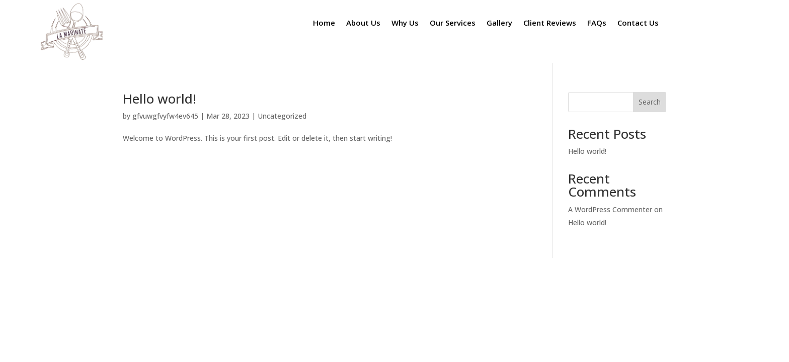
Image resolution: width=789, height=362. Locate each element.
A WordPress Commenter (610, 209)
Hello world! (159, 98)
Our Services (453, 23)
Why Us (405, 23)
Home (324, 23)
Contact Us (638, 23)
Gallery (499, 23)
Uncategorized (282, 116)
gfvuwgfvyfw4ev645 (165, 116)
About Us (363, 23)
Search (650, 102)
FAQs (596, 23)
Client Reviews (549, 23)
